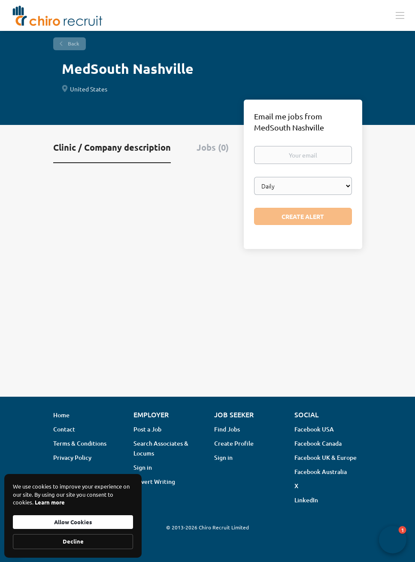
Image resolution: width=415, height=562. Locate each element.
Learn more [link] (50, 502)
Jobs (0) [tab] (213, 147)
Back (73, 43)
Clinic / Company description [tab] (112, 147)
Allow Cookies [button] (73, 522)
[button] (392, 539)
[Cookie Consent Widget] (73, 516)
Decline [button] (73, 541)
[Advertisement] (207, 322)
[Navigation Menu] (400, 15)
